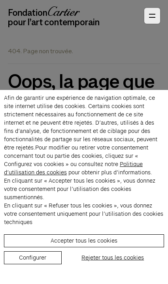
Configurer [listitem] (32, 257)
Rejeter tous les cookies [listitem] (112, 257)
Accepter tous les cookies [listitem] (84, 240)
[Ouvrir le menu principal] (152, 16)
